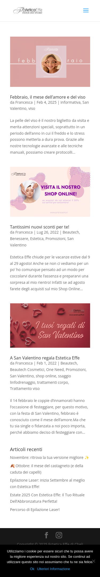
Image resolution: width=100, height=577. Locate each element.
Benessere (19, 238)
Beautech (71, 232)
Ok (32, 569)
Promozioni (55, 238)
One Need (55, 369)
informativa (71, 102)
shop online (46, 375)
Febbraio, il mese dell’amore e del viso (48, 97)
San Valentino (22, 375)
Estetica (36, 238)
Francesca (24, 102)
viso (31, 108)
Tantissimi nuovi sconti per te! (39, 227)
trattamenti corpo (52, 382)
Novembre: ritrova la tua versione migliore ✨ (49, 457)
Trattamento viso (25, 388)
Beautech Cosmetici (27, 369)
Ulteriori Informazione (53, 569)
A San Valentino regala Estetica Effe (45, 358)
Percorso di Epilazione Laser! (35, 509)
